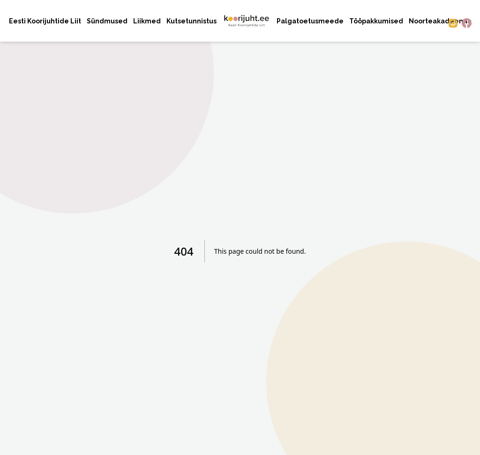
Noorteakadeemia (440, 21)
